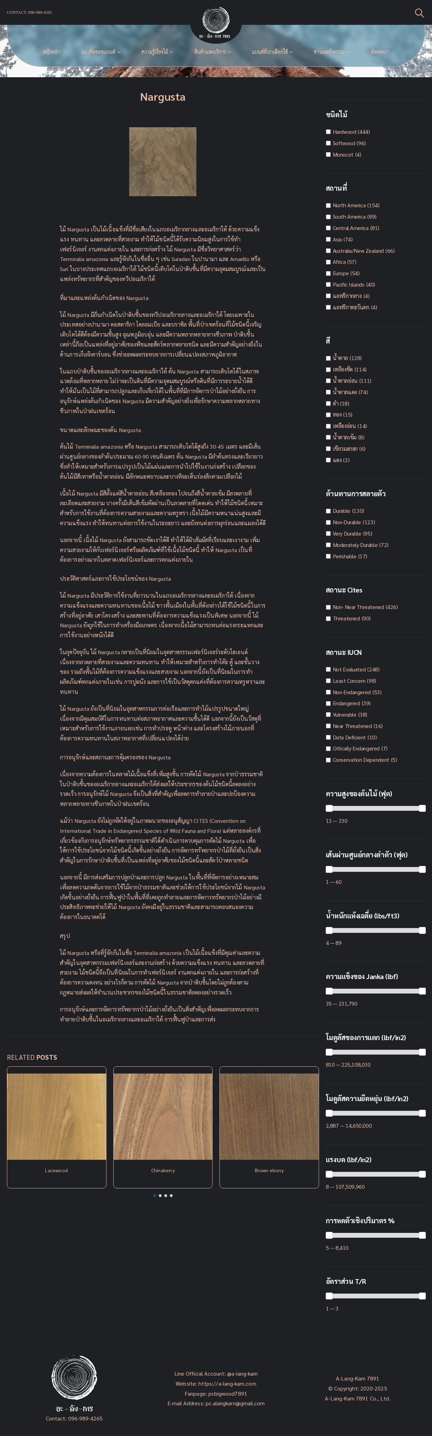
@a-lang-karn (242, 1373)
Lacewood (56, 1170)
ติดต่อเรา (380, 52)
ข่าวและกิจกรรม (329, 52)
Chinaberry (163, 1170)
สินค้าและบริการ (210, 52)
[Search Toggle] (419, 13)
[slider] (329, 808)
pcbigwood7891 (227, 1393)
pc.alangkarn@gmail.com (234, 1403)
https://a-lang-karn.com (227, 1383)
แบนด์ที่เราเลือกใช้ (270, 52)
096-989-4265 (85, 1418)
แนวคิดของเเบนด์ (98, 52)
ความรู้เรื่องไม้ (155, 52)
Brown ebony (269, 1170)
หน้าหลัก (51, 52)
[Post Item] (56, 1117)
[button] (154, 1196)
